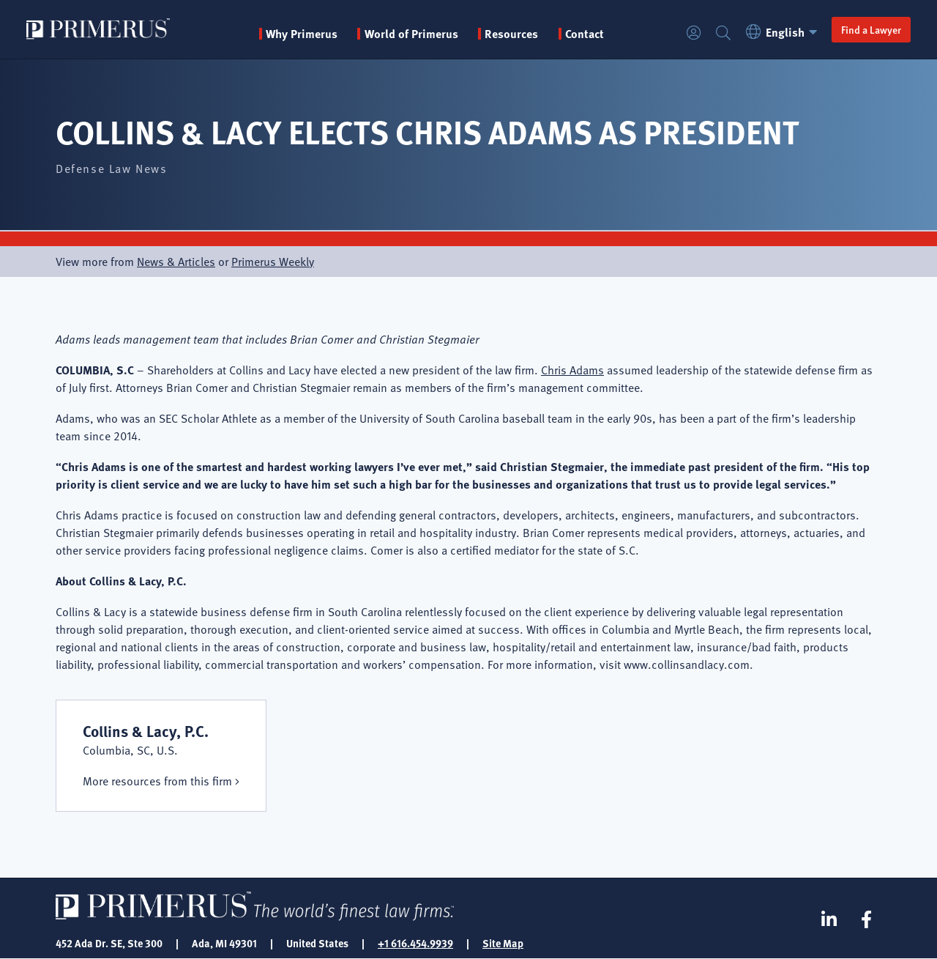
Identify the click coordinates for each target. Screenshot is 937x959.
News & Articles (176, 261)
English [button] (783, 31)
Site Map (502, 943)
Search (723, 33)
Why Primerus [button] (301, 34)
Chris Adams (572, 370)
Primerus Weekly (272, 261)
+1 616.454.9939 (415, 943)
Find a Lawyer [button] (871, 29)
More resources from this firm (157, 781)
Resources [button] (511, 34)
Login (694, 33)
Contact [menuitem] (584, 34)
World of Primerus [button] (411, 34)
